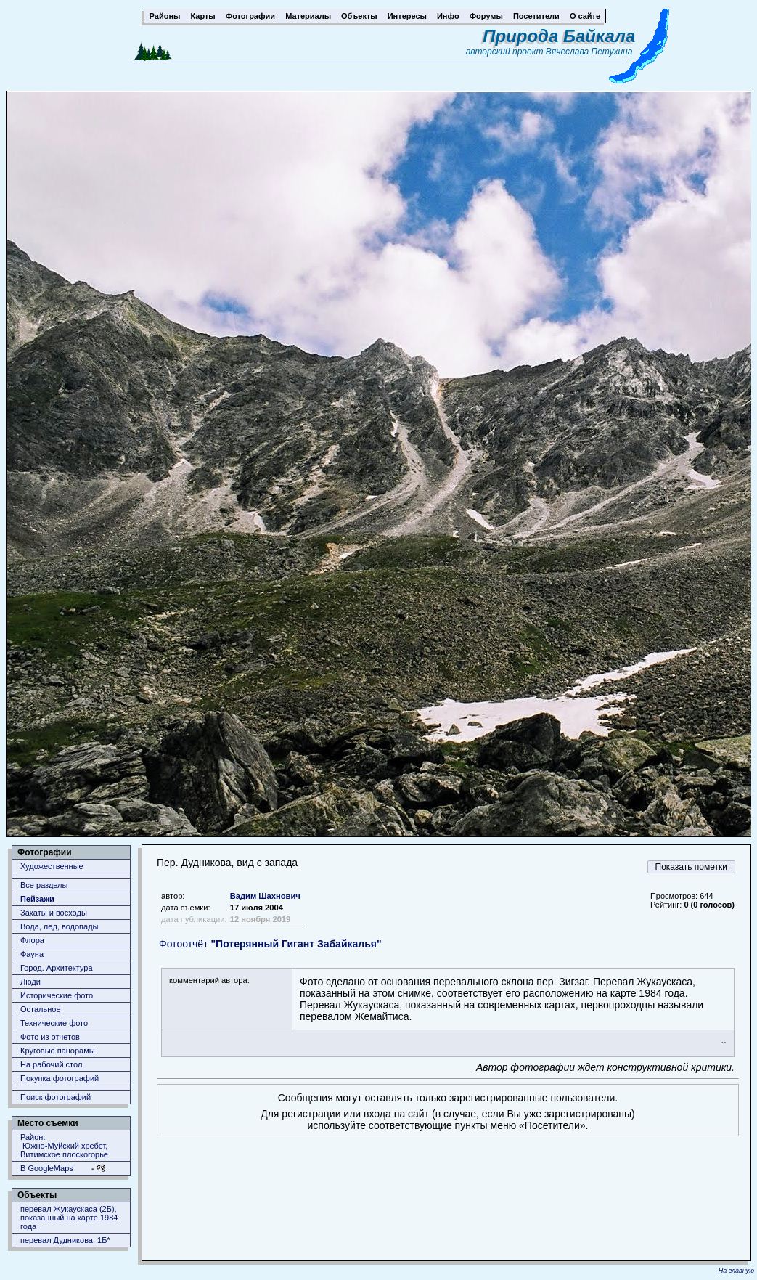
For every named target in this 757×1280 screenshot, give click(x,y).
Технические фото (54, 1023)
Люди (30, 981)
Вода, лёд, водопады (59, 926)
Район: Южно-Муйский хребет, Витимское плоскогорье (64, 1146)
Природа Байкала (559, 36)
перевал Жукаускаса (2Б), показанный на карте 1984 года (69, 1217)
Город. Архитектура (56, 967)
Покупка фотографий (59, 1078)
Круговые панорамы (57, 1050)
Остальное (40, 1009)
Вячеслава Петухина (589, 51)
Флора (32, 940)
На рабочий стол (51, 1064)
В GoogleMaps (46, 1168)
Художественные (51, 866)
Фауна (32, 954)
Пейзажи (37, 898)
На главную (736, 1270)
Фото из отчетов (50, 1036)
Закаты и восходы (53, 912)
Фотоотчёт (270, 944)
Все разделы (43, 885)
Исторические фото (56, 995)
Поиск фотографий (55, 1097)
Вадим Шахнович (265, 896)
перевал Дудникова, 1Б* (65, 1240)
